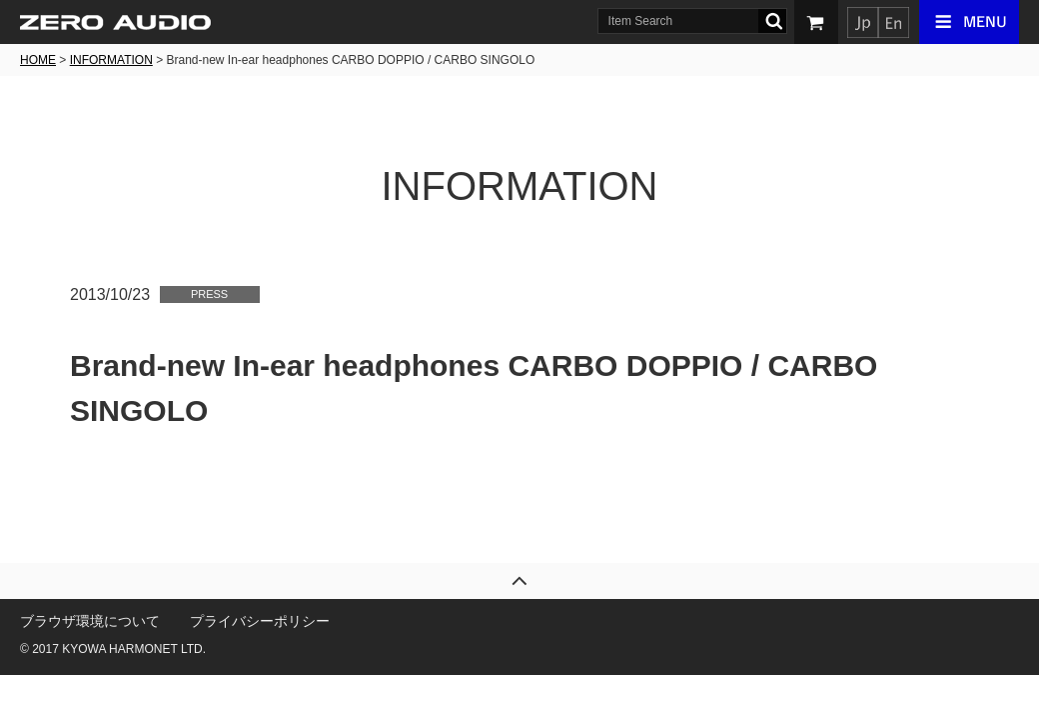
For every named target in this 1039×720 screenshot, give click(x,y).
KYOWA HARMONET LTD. (134, 649)
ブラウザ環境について (90, 621)
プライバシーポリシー (260, 621)
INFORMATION (111, 60)
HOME (38, 60)
